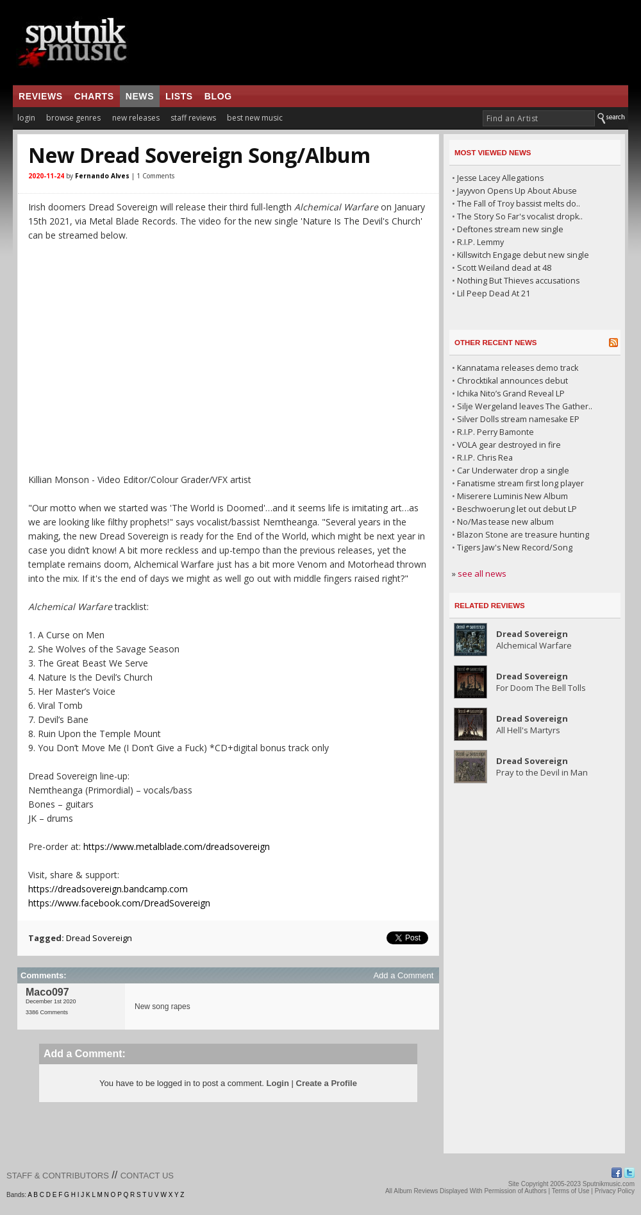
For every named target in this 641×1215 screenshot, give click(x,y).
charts (94, 96)
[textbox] (539, 118)
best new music (255, 117)
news (140, 96)
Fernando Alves (102, 175)
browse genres (73, 117)
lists (179, 96)
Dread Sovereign (99, 938)
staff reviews (193, 117)
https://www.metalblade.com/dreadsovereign (176, 846)
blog (218, 96)
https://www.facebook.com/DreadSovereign (119, 903)
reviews (41, 96)
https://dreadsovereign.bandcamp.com (108, 889)
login (26, 117)
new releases (136, 117)
